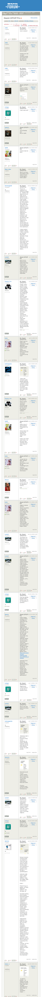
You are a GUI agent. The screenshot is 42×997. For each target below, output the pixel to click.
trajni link (29, 38)
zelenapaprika (9, 721)
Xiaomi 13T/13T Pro (24, 85)
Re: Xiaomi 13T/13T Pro (23, 28)
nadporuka (34, 38)
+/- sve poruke (16, 25)
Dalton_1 (7, 964)
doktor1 (7, 85)
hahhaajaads (8, 364)
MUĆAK (7, 841)
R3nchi (7, 479)
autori (33, 12)
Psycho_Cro (8, 281)
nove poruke (28, 12)
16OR (6, 148)
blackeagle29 (8, 185)
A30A (6, 28)
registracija (8, 12)
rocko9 (7, 257)
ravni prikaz (24, 25)
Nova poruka (34, 17)
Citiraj (33, 31)
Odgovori (33, 30)
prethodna (6, 24)
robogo (7, 107)
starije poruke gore (33, 25)
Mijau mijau (8, 169)
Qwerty (7, 614)
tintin (6, 338)
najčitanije (21, 12)
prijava (3, 12)
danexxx (7, 757)
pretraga (4, 13)
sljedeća (24, 24)
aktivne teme (15, 12)
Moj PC (6, 102)
